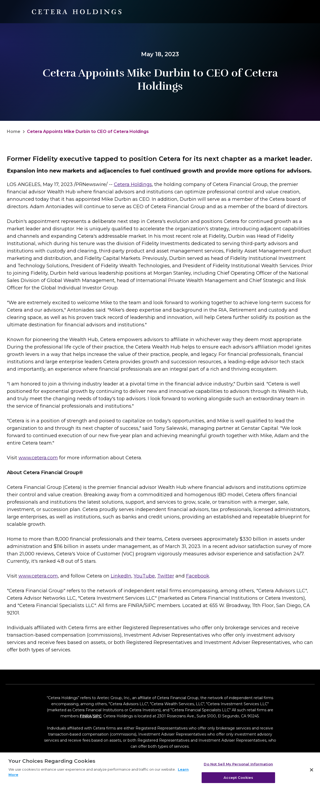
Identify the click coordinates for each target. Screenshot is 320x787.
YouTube (144, 576)
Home (13, 131)
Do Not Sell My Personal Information (238, 766)
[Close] (311, 772)
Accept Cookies (238, 779)
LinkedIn (121, 576)
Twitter (165, 576)
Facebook (197, 576)
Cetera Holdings (133, 184)
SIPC (97, 716)
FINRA (85, 716)
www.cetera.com (38, 458)
